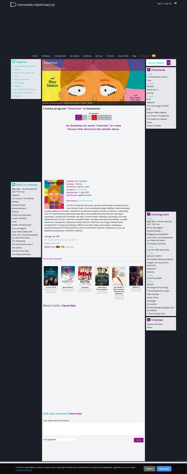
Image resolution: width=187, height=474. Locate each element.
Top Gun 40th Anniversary (158, 250)
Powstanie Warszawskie (102, 288)
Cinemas (157, 320)
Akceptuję (164, 469)
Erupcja (150, 284)
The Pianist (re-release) (157, 119)
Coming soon (160, 214)
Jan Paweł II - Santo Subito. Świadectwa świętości (119, 290)
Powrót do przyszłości (21, 215)
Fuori (149, 80)
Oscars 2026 (123, 56)
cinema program (56, 103)
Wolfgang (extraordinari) (157, 234)
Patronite (145, 56)
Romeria (150, 272)
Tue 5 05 (104, 117)
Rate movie (55, 243)
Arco (149, 99)
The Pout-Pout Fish (20, 251)
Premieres (46, 56)
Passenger (151, 301)
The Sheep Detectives (156, 243)
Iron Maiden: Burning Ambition (160, 259)
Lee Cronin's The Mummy (158, 116)
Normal (150, 93)
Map (134, 56)
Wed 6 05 (109, 117)
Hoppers (17, 86)
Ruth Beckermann (59, 68)
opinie (90, 103)
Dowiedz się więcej (24, 470)
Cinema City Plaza (154, 324)
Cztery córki (51, 287)
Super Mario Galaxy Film (24, 73)
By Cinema (74, 56)
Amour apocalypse (155, 227)
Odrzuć (149, 469)
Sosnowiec (156, 62)
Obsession (151, 268)
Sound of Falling (154, 125)
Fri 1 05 (84, 117)
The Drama (19, 83)
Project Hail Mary (21, 79)
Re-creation (152, 304)
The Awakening (18, 241)
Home (35, 56)
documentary (81, 189)
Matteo (136, 287)
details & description (72, 103)
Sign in (160, 3)
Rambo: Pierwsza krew (21, 225)
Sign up (168, 3)
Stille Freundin (153, 294)
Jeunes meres (152, 297)
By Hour (98, 56)
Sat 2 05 (89, 117)
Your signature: (49, 439)
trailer (84, 103)
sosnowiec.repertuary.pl (36, 4)
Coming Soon (60, 56)
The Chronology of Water (158, 106)
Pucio (149, 122)
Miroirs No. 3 (152, 90)
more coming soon (157, 313)
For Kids (110, 56)
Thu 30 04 (78, 117)
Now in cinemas (27, 184)
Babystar (151, 102)
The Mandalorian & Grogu (158, 291)
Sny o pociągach (19, 228)
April (149, 109)
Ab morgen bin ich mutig (157, 287)
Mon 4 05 (99, 117)
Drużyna (85, 287)
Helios (149, 327)
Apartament (68, 287)
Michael (150, 86)
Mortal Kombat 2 (154, 231)
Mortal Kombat (18, 205)
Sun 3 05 (94, 117)
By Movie (87, 56)
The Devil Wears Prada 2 (157, 77)
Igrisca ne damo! (154, 256)
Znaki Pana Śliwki (154, 278)
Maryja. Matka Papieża (156, 112)
